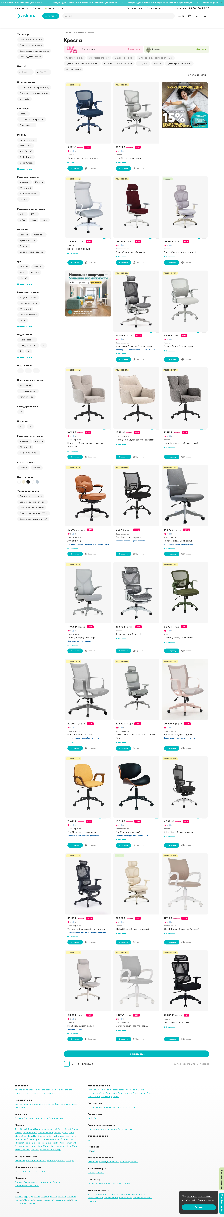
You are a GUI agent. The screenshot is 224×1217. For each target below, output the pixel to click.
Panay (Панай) (61, 1139)
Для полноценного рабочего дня (35, 87)
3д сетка (115, 1096)
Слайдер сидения (27, 406)
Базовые (24, 114)
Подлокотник (24, 334)
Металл (39, 182)
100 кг (22, 214)
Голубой (35, 272)
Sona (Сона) (73, 1146)
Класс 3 (23, 467)
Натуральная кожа (28, 297)
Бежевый (24, 267)
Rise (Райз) (47, 1143)
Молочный (29, 1200)
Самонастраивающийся (31, 252)
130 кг (22, 220)
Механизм (22, 229)
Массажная (25, 385)
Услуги (60, 8)
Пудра (38, 1200)
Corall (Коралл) (30, 1132)
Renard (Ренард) (33, 1143)
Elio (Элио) (38, 1136)
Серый (67, 1200)
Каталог (51, 16)
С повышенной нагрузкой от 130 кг (155, 58)
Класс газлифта (26, 462)
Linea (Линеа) (21, 1139)
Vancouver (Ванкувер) (50, 1150)
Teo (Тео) (35, 1150)
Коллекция (23, 108)
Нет (21, 426)
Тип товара (23, 34)
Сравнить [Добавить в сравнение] (90, 168)
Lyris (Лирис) (34, 1139)
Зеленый (62, 1196)
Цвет (20, 261)
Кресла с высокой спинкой (33, 502)
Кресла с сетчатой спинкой (33, 519)
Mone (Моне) (47, 1139)
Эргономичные (27, 125)
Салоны (37, 8)
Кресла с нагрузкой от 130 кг (34, 513)
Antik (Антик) (26, 146)
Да (21, 412)
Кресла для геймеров (30, 57)
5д (133, 1107)
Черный (24, 1203)
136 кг (33, 220)
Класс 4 (36, 467)
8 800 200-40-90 (199, 8)
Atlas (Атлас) (26, 151)
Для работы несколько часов (34, 93)
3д (21, 351)
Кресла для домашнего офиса (34, 51)
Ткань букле (111, 1093)
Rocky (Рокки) (59, 1143)
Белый (23, 272)
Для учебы (24, 99)
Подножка (23, 421)
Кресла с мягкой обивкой (32, 507)
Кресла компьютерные (31, 39)
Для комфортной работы (32, 119)
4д (29, 351)
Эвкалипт (33, 1203)
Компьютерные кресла (31, 496)
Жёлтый (23, 278)
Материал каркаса (28, 177)
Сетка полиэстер (28, 314)
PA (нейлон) (25, 188)
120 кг (34, 214)
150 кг (44, 220)
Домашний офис (79, 33)
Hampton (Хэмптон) (65, 1136)
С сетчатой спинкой (99, 58)
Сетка (23, 320)
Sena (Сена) (44, 1146)
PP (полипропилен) (29, 193)
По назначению (26, 82)
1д (20, 370)
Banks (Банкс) (26, 157)
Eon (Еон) (28, 1136)
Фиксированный (27, 340)
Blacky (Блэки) (26, 163)
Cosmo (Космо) (45, 1132)
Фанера (23, 199)
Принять (199, 1207)
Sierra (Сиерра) (58, 1146)
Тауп (17, 1203)
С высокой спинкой (124, 58)
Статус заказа (179, 8)
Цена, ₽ (21, 66)
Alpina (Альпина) (27, 140)
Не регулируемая (28, 391)
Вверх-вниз (38, 235)
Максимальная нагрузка (31, 209)
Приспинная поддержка (30, 380)
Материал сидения (28, 292)
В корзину (75, 168)
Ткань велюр (94, 1096)
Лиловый (19, 1200)
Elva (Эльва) (49, 1136)
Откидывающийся (28, 345)
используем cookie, (199, 1196)
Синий (74, 1200)
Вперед (86, 1063)
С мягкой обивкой (74, 58)
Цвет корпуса (25, 477)
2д (44, 345)
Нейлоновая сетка (29, 303)
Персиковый (48, 1200)
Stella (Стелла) (22, 1150)
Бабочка (24, 235)
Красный (71, 1196)
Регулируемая (26, 397)
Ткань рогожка (125, 1093)
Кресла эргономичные (31, 45)
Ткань (149, 1093)
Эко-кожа (105, 1096)
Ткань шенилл (139, 1093)
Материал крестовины (30, 436)
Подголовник (24, 365)
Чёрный (108, 1183)
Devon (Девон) (61, 1132)
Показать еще (137, 1053)
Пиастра (24, 246)
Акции (49, 8)
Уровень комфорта (28, 491)
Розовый (59, 1200)
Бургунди (38, 267)
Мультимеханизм (27, 240)
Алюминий (25, 182)
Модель (21, 134)
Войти (181, 16)
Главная (67, 33)
